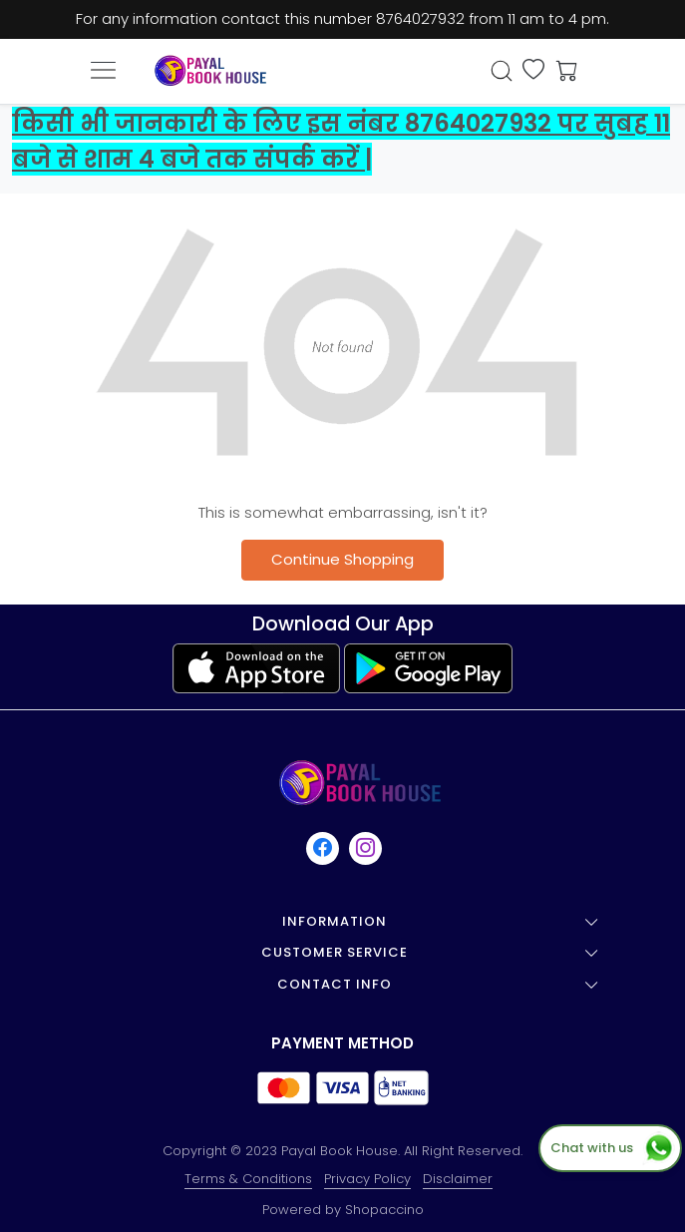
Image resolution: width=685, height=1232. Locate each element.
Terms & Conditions (248, 1178)
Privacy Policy (367, 1178)
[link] (502, 71)
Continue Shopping (342, 559)
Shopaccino (384, 1209)
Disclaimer (458, 1178)
